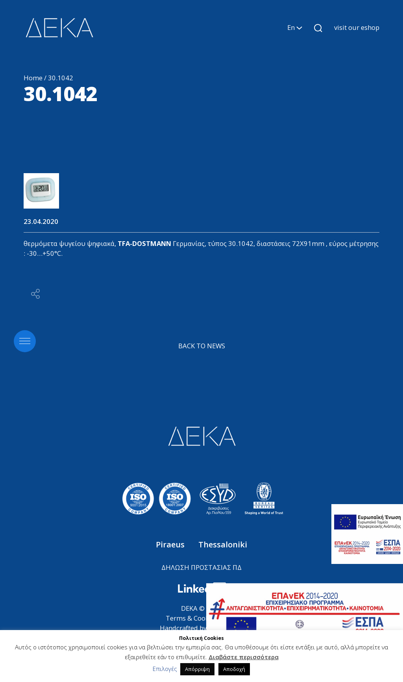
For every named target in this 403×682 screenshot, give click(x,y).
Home (33, 77)
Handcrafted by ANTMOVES (202, 627)
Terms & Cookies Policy (201, 618)
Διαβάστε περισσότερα (244, 657)
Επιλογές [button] (165, 669)
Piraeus (171, 544)
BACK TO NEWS (201, 345)
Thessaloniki (222, 544)
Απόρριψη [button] (197, 669)
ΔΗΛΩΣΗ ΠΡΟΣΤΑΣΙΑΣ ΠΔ (201, 567)
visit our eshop (356, 27)
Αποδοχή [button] (234, 669)
